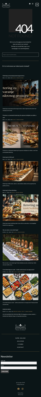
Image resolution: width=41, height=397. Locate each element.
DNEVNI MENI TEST (18, 284)
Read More (20, 77)
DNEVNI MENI (7, 282)
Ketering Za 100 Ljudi (8, 147)
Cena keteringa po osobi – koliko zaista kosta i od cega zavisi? (18, 247)
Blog (14, 77)
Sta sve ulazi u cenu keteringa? (10, 212)
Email (2, 365)
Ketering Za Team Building (9, 177)
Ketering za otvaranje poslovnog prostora (13, 75)
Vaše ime (3, 360)
